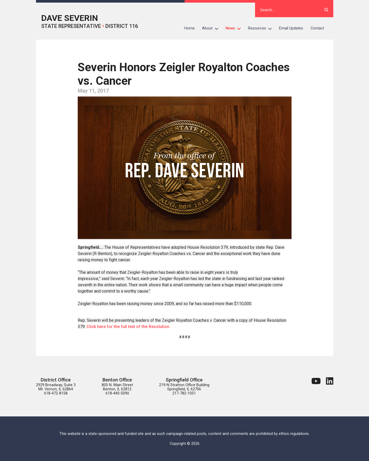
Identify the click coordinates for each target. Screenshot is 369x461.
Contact (317, 28)
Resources (261, 28)
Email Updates (291, 28)
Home (189, 28)
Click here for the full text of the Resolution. (128, 326)
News (235, 28)
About (212, 28)
